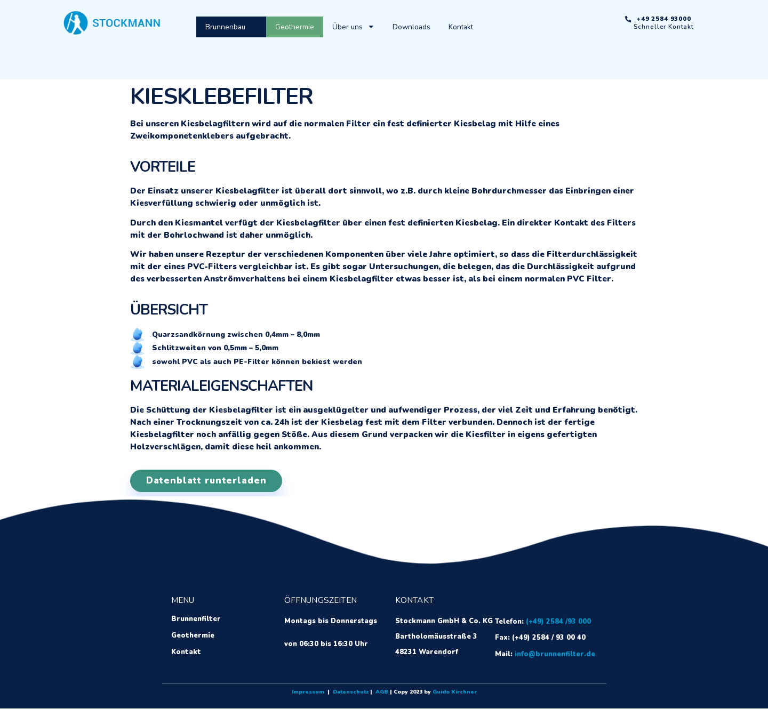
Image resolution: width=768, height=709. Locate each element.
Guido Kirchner (455, 692)
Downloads (411, 27)
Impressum (308, 692)
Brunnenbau (231, 27)
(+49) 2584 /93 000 (558, 622)
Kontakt (461, 27)
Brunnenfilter (195, 620)
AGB (381, 692)
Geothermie (294, 27)
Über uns (353, 27)
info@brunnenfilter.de (555, 654)
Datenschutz (351, 692)
